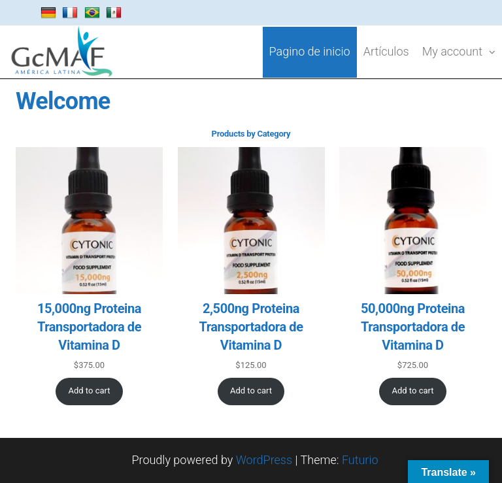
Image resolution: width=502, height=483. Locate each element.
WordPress (264, 460)
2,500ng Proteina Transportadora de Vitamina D (251, 327)
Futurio (360, 460)
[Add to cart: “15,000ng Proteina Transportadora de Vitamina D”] (89, 391)
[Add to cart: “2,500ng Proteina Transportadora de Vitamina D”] (251, 391)
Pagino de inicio (309, 51)
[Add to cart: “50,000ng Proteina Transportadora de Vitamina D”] (412, 391)
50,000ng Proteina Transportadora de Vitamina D (413, 327)
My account (452, 51)
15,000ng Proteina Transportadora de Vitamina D (89, 327)
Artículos (386, 51)
